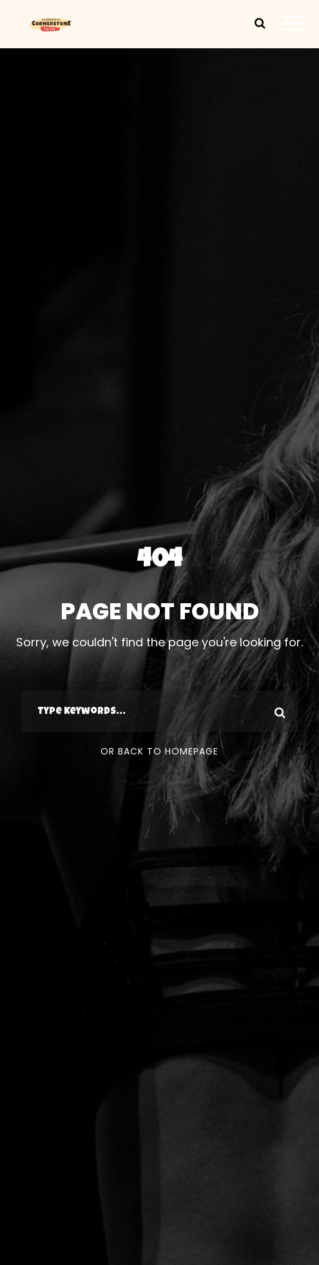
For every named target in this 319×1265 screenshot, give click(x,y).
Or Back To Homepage (159, 751)
